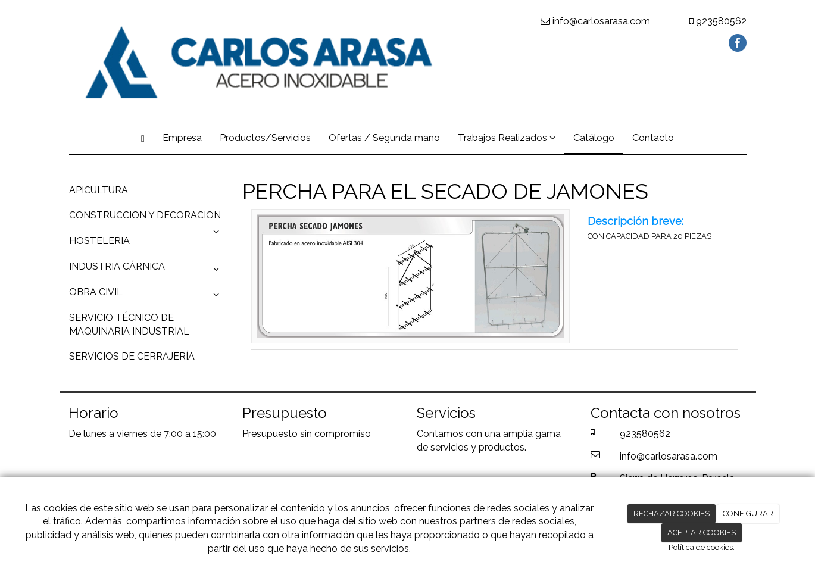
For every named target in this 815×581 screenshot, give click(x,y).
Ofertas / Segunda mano (384, 137)
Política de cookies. (702, 547)
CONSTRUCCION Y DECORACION (146, 219)
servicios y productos (477, 447)
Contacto (653, 137)
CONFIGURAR (748, 513)
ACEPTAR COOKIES (701, 532)
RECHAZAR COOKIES (671, 513)
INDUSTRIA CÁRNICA (146, 269)
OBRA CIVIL (146, 295)
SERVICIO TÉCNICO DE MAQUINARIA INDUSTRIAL (129, 324)
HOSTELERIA (99, 240)
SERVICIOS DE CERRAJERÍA (132, 356)
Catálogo (593, 137)
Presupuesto (270, 433)
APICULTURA (98, 190)
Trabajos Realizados (506, 137)
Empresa (182, 137)
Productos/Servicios (265, 137)
